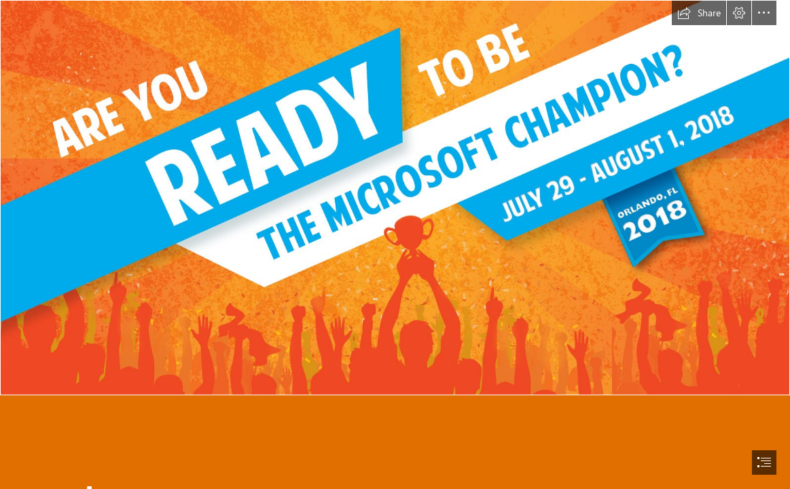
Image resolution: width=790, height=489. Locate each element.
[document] (395, 244)
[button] (699, 13)
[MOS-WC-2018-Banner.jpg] (395, 197)
